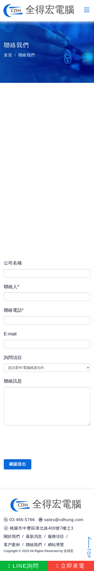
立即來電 (70, 566)
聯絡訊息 (13, 381)
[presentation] (42, 441)
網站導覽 (56, 545)
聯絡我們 (34, 545)
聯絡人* (11, 286)
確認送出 (17, 464)
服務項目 (56, 536)
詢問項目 (13, 357)
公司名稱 (13, 263)
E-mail (10, 333)
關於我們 (12, 536)
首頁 (8, 55)
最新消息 (34, 536)
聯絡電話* (14, 310)
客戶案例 (12, 545)
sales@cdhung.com (63, 520)
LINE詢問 (23, 566)
